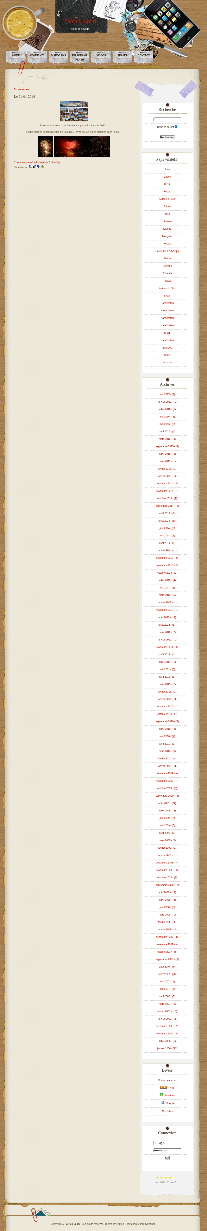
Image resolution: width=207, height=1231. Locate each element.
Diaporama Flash (80, 57)
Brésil (167, 184)
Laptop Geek (123, 1224)
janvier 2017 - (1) (167, 401)
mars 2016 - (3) (167, 439)
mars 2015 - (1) (167, 461)
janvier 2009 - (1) (167, 855)
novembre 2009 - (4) (167, 780)
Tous (167, 169)
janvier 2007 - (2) (167, 1018)
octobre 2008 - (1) (167, 877)
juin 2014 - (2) (167, 528)
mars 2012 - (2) (167, 632)
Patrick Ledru (81, 21)
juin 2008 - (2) (167, 907)
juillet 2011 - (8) (167, 662)
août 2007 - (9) (167, 966)
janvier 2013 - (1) (167, 602)
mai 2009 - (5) (167, 825)
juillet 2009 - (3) (167, 810)
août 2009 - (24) (167, 803)
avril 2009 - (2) (167, 832)
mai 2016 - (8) (167, 424)
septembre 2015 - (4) (167, 446)
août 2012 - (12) (167, 617)
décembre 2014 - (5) (167, 483)
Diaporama (58, 55)
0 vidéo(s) (54, 162)
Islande (167, 228)
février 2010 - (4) (167, 758)
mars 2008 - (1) (167, 914)
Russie (167, 191)
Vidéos (101, 55)
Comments (37, 55)
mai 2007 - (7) (167, 989)
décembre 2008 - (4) (167, 862)
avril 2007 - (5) (167, 996)
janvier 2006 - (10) (167, 1048)
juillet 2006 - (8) (167, 1041)
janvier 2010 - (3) (167, 766)
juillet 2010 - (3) (167, 728)
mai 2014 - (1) (167, 535)
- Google (167, 1103)
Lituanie (167, 221)
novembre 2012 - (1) (167, 609)
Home (16, 55)
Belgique (167, 347)
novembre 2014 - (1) (167, 491)
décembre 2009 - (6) (167, 773)
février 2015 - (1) (167, 468)
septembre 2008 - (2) (167, 885)
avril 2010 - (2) (167, 743)
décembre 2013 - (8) (167, 557)
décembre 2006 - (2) (167, 1026)
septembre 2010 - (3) (167, 721)
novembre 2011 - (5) (167, 647)
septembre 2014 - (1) (167, 505)
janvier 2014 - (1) (167, 550)
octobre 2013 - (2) (167, 572)
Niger (167, 295)
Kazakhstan (167, 303)
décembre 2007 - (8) (167, 937)
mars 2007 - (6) (167, 1003)
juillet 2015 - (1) (167, 453)
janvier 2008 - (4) (167, 929)
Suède (167, 258)
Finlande (167, 273)
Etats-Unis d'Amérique (167, 251)
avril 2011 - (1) (167, 676)
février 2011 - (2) (167, 691)
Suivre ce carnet (167, 1080)
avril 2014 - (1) (167, 543)
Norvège (167, 265)
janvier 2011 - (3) (167, 699)
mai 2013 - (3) (167, 587)
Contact (144, 55)
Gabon (167, 176)
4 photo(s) (41, 162)
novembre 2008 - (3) (167, 870)
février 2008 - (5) (167, 922)
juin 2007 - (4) (167, 981)
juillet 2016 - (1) (167, 409)
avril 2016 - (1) (167, 431)
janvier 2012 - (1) (167, 639)
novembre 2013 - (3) (167, 565)
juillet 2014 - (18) (167, 520)
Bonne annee (21, 89)
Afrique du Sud (167, 199)
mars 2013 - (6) (167, 595)
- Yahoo (167, 1111)
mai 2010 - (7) (167, 736)
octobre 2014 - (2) (167, 498)
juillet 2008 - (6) (167, 899)
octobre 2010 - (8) (167, 714)
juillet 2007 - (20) (167, 974)
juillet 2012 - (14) (167, 624)
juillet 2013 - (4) (167, 580)
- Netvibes (167, 1095)
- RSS (167, 1087)
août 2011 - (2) (167, 654)
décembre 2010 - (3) (167, 706)
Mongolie (167, 236)
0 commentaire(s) (23, 162)
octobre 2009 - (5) (167, 788)
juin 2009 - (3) (167, 818)
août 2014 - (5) (167, 513)
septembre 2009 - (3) (167, 795)
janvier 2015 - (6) (167, 476)
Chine (167, 355)
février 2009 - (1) (167, 847)
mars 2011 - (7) (167, 684)
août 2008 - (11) (167, 892)
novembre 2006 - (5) (167, 1033)
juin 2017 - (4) (167, 394)
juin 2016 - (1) (167, 416)
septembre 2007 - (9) (167, 959)
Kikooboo (150, 1224)
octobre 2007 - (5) (167, 951)
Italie (167, 213)
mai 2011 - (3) (167, 669)
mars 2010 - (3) (167, 751)
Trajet (122, 55)
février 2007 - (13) (167, 1011)
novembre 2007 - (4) (167, 944)
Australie (167, 362)
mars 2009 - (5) (167, 840)
